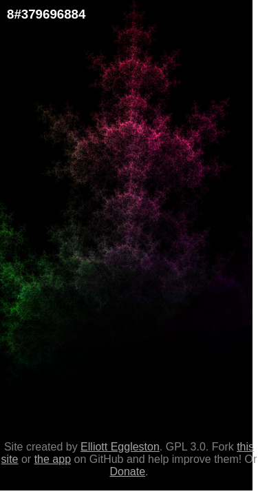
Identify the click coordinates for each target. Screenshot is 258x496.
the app (52, 459)
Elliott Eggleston (120, 447)
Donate (127, 471)
